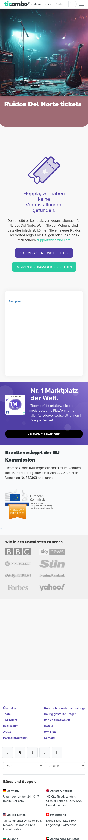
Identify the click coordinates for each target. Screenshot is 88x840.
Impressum (10, 726)
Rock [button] (48, 4)
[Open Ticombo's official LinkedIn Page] (57, 752)
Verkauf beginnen (44, 433)
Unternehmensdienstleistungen (64, 708)
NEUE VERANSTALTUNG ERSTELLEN (44, 253)
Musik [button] (37, 4)
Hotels (48, 726)
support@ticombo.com (53, 239)
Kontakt (49, 738)
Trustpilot (15, 301)
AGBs (7, 732)
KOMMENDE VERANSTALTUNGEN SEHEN (44, 267)
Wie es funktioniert (57, 720)
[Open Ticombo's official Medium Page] (44, 752)
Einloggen (73, 4)
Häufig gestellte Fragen (60, 714)
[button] (17, 4)
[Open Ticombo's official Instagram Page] (32, 752)
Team (7, 714)
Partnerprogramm (15, 738)
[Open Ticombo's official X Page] (20, 752)
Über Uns (9, 708)
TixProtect (10, 720)
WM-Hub (50, 732)
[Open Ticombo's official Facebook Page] (15, 412)
